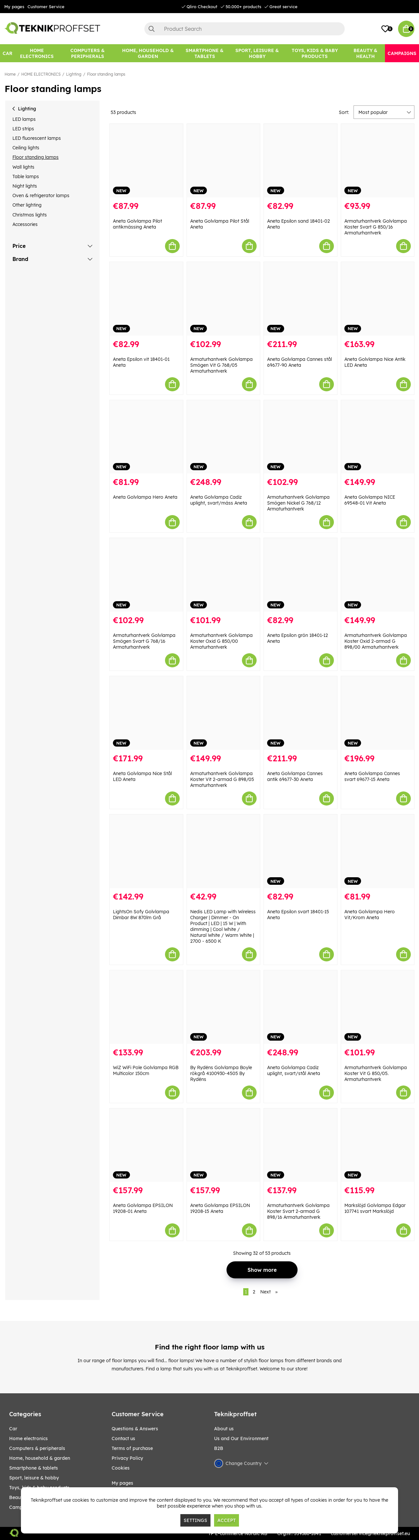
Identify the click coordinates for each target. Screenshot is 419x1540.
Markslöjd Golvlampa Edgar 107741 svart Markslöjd (375, 1208)
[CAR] (7, 53)
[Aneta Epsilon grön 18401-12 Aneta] (300, 575)
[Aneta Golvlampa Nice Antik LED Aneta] (378, 299)
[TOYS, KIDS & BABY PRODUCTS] (314, 53)
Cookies (121, 1468)
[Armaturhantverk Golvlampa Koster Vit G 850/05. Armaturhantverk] (378, 1007)
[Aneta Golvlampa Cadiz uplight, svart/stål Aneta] (300, 1007)
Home (10, 74)
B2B (218, 1448)
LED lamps (24, 119)
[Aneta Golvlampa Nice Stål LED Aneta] (146, 713)
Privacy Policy (127, 1458)
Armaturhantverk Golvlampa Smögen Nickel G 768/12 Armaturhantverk (298, 503)
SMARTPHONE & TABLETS (33, 1468)
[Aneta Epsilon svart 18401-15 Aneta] (300, 851)
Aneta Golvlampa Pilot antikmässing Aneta (137, 224)
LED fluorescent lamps (36, 138)
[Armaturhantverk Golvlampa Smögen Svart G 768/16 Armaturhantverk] (146, 575)
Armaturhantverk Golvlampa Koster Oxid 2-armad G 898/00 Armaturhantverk (375, 641)
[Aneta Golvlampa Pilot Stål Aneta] (223, 160)
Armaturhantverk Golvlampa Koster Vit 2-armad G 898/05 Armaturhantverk (222, 779)
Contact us (123, 1438)
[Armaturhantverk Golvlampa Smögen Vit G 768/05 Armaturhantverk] (223, 299)
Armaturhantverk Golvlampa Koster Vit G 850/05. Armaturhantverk (375, 1073)
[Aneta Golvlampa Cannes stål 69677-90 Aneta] (300, 299)
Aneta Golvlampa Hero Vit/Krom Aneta (369, 914)
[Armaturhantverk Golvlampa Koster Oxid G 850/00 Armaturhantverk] (223, 575)
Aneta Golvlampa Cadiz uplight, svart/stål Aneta (293, 1070)
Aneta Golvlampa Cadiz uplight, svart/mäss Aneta (218, 500)
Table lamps (25, 176)
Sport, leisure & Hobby (34, 1478)
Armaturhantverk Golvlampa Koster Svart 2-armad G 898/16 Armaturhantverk (298, 1211)
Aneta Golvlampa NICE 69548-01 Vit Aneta (369, 500)
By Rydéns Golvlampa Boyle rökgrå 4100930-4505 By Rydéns (221, 1073)
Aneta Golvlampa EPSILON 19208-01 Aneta (143, 1208)
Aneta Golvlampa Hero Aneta (145, 497)
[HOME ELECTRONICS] (36, 53)
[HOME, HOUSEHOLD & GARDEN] (148, 53)
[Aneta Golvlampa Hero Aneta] (146, 437)
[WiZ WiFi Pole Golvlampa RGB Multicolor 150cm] (146, 1007)
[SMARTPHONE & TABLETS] (204, 53)
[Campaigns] (402, 53)
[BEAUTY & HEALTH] (365, 53)
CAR (13, 1429)
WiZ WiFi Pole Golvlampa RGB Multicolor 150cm (145, 1070)
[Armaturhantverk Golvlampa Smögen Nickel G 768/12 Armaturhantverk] (300, 437)
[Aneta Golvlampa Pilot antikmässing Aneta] (146, 160)
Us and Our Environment (241, 1438)
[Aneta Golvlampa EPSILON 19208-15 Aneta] (223, 1145)
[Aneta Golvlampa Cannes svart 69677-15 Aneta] (378, 713)
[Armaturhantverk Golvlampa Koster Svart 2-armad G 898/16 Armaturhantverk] (300, 1145)
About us (224, 1429)
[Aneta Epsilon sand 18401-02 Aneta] (300, 160)
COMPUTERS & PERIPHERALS (37, 1448)
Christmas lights (29, 215)
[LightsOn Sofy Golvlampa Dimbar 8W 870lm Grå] (146, 851)
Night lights (24, 186)
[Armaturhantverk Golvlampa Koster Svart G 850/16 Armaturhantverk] (378, 160)
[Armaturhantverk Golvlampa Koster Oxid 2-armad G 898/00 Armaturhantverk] (378, 575)
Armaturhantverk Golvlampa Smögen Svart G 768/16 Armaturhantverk (144, 641)
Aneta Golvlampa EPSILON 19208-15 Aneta (220, 1208)
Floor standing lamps (106, 74)
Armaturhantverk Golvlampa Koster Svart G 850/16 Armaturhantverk (375, 227)
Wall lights (23, 167)
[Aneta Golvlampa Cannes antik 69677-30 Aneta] (300, 713)
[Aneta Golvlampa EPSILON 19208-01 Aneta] (146, 1145)
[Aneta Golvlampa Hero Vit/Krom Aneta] (378, 851)
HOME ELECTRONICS (41, 74)
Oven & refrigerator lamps (40, 195)
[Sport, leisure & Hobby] (256, 53)
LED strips (23, 129)
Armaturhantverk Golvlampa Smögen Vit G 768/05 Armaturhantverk (221, 365)
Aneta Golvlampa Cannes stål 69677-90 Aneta (299, 362)
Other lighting (27, 205)
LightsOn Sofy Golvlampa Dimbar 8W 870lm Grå (141, 914)
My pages (14, 6)
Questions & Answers (135, 1429)
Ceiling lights (25, 148)
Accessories (25, 224)
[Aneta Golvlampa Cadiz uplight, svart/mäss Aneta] (223, 437)
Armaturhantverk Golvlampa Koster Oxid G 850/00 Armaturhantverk (221, 641)
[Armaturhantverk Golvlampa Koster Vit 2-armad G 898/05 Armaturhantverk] (223, 713)
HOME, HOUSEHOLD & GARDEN (39, 1458)
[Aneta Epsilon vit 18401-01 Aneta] (146, 299)
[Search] (244, 28)
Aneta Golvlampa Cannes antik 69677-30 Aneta (295, 776)
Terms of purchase (132, 1448)
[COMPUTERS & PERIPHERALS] (87, 53)
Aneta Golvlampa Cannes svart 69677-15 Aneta (372, 776)
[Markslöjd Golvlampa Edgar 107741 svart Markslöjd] (378, 1145)
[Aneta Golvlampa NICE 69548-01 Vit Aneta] (378, 437)
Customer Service (45, 6)
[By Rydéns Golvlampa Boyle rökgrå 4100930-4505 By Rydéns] (223, 1007)
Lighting (74, 74)
